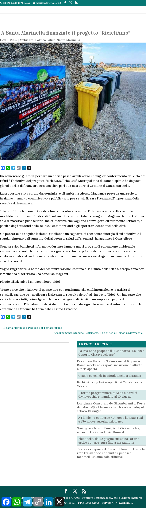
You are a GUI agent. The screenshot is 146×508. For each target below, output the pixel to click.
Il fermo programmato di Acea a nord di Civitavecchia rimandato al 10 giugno (107, 394)
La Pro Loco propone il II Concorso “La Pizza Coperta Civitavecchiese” (111, 352)
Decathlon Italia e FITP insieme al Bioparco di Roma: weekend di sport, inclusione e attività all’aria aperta (110, 365)
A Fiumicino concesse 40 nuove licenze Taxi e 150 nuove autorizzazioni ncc (110, 419)
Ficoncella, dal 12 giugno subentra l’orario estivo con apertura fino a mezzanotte (108, 440)
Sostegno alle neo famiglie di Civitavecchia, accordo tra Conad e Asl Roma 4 (108, 430)
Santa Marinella (68, 40)
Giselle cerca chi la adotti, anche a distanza (109, 375)
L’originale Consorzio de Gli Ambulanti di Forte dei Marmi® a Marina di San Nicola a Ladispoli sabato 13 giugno (111, 407)
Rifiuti (51, 40)
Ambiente (26, 40)
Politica (40, 40)
